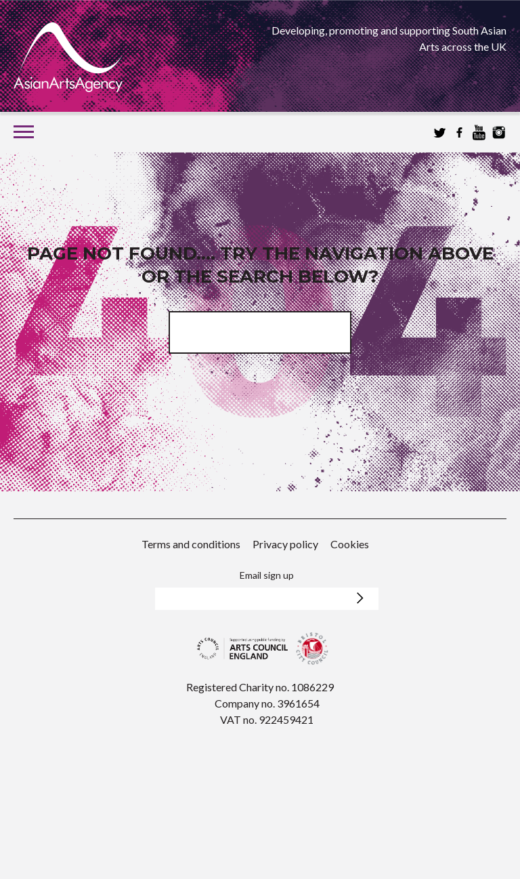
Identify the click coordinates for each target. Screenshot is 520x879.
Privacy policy (285, 543)
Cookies (349, 543)
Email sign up (267, 575)
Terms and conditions (191, 543)
